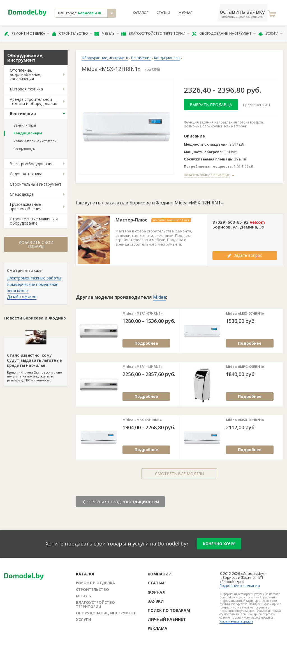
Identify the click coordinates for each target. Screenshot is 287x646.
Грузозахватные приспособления (25, 206)
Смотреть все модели (179, 473)
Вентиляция (23, 113)
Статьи (163, 13)
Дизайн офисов (21, 296)
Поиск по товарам (169, 610)
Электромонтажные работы (34, 278)
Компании (160, 574)
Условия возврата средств (236, 621)
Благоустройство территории (155, 33)
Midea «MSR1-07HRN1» (142, 314)
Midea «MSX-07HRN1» (245, 314)
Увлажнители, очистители (35, 141)
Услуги (270, 33)
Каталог (140, 13)
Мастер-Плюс (131, 220)
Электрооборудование (32, 163)
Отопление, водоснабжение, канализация (25, 74)
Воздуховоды (24, 148)
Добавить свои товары (35, 244)
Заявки (156, 601)
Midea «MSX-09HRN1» (245, 420)
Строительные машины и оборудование (34, 221)
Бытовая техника (26, 89)
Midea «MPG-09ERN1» (245, 367)
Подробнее (146, 343)
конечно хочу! (219, 543)
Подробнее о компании (239, 585)
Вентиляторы (24, 125)
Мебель (106, 33)
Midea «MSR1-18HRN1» (142, 367)
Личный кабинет (167, 619)
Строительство (72, 33)
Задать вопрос (244, 255)
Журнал (186, 13)
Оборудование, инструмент (224, 33)
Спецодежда (22, 194)
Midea (159, 297)
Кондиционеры (27, 133)
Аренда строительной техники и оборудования (33, 101)
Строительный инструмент (35, 184)
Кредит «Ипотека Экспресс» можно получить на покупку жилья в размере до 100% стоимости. (36, 359)
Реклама (157, 628)
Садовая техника (26, 173)
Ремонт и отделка (27, 33)
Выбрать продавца (211, 104)
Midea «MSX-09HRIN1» (142, 420)
